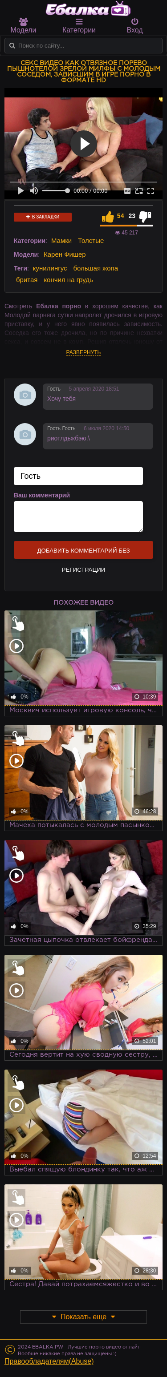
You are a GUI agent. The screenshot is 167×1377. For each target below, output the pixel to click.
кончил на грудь (68, 279)
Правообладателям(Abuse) (49, 1361)
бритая (26, 279)
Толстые (91, 240)
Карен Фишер (65, 254)
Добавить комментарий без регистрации (83, 553)
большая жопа (95, 268)
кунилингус (50, 268)
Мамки (61, 240)
